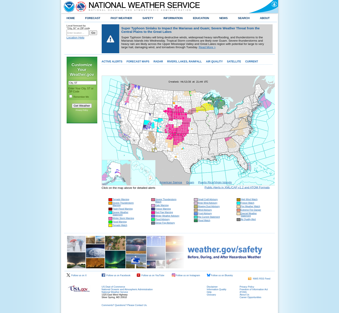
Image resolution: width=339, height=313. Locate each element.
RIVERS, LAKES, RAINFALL (184, 61)
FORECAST (92, 18)
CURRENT (251, 61)
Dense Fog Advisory (165, 223)
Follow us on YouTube (150, 275)
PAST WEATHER (121, 18)
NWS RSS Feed (259, 278)
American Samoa (171, 182)
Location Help (76, 37)
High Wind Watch (249, 199)
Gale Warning (162, 205)
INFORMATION (173, 18)
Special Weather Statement (249, 214)
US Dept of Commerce (113, 286)
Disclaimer (212, 286)
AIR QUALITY (214, 61)
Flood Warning (120, 222)
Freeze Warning (163, 209)
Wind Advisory (205, 210)
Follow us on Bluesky (220, 275)
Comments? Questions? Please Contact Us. (124, 305)
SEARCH (244, 18)
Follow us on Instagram (186, 275)
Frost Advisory (205, 213)
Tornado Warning (121, 199)
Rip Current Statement (209, 217)
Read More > (207, 47)
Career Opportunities (250, 297)
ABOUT (265, 18)
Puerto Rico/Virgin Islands (215, 182)
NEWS (223, 18)
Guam (190, 182)
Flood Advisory (162, 219)
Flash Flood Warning (123, 209)
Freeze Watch (247, 203)
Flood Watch (204, 220)
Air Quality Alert (248, 219)
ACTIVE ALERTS (112, 61)
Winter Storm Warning (123, 218)
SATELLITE (234, 61)
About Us (244, 294)
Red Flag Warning (164, 212)
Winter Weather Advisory (167, 216)
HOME (71, 18)
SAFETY (147, 18)
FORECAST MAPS (137, 61)
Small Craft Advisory (208, 199)
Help (209, 292)
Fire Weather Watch (250, 206)
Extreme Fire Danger (251, 210)
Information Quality (216, 289)
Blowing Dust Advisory (209, 206)
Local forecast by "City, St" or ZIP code (78, 27)
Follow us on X (77, 275)
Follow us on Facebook (116, 275)
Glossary (211, 294)
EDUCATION (201, 18)
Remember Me (81, 96)
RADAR (158, 61)
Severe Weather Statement (120, 213)
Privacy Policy (82, 110)
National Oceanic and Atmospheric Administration (127, 289)
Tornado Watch (120, 225)
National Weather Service (115, 292)
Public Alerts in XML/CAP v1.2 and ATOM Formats (237, 187)
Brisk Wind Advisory (207, 203)
